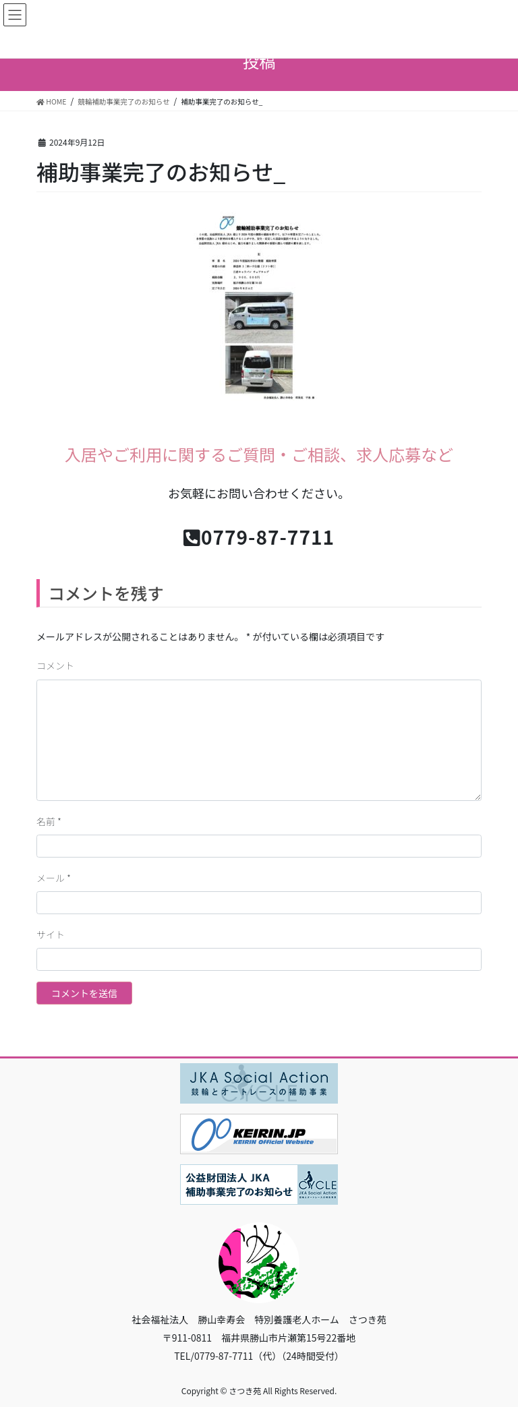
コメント (55, 665)
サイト (50, 934)
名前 (48, 821)
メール (53, 878)
